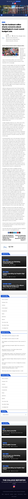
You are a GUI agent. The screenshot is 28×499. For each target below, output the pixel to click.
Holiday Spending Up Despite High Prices (14, 274)
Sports (3, 319)
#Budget (20, 36)
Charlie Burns (12, 276)
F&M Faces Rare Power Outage (8, 370)
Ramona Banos (12, 288)
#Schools (16, 40)
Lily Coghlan (14, 446)
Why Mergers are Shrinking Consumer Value (11, 262)
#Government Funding (10, 39)
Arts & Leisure (5, 283)
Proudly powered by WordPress (8, 491)
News (3, 313)
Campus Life (4, 302)
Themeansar (23, 491)
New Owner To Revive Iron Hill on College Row (12, 362)
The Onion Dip (5, 322)
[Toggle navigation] (13, 15)
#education (15, 37)
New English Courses (6, 338)
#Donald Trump (9, 37)
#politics (17, 39)
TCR (8, 34)
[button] (24, 15)
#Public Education (10, 40)
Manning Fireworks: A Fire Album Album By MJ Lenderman (13, 286)
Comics (3, 305)
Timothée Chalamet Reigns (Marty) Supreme (11, 358)
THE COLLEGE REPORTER (14, 8)
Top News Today (5, 325)
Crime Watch (4, 308)
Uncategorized (5, 328)
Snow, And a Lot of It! (6, 335)
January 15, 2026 (7, 446)
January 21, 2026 (7, 432)
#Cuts (24, 36)
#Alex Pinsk (15, 36)
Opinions (3, 22)
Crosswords (4, 310)
